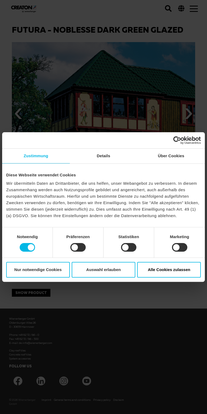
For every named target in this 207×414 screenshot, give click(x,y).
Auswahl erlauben (103, 269)
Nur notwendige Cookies (38, 269)
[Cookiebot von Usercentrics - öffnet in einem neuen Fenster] (177, 140)
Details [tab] (103, 155)
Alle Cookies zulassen (169, 269)
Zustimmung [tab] (36, 155)
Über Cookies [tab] (171, 155)
